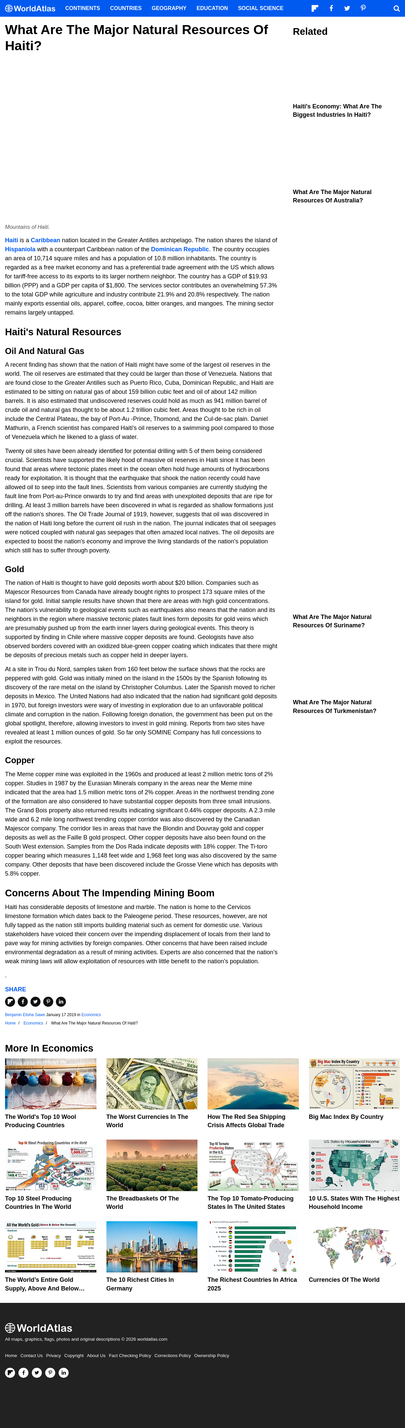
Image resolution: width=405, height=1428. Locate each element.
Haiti (11, 240)
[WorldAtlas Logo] (32, 8)
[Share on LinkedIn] (61, 1002)
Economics (91, 1014)
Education (212, 8)
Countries (126, 8)
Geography (169, 8)
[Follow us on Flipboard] (10, 1373)
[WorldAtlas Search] (396, 8)
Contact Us (31, 1355)
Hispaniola (20, 249)
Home (11, 1355)
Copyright (74, 1355)
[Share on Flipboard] (10, 1002)
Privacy (53, 1355)
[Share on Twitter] (35, 1002)
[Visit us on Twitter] (37, 1373)
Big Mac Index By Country (346, 1116)
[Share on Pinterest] (48, 1002)
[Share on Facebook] (23, 1002)
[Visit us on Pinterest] (50, 1373)
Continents (82, 8)
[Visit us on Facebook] (23, 1373)
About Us (96, 1355)
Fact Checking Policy (130, 1355)
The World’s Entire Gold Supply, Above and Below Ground (42, 1288)
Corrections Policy (172, 1355)
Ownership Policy (211, 1355)
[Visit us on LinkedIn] (64, 1373)
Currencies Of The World (344, 1279)
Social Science (261, 8)
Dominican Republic (180, 249)
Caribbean (45, 240)
